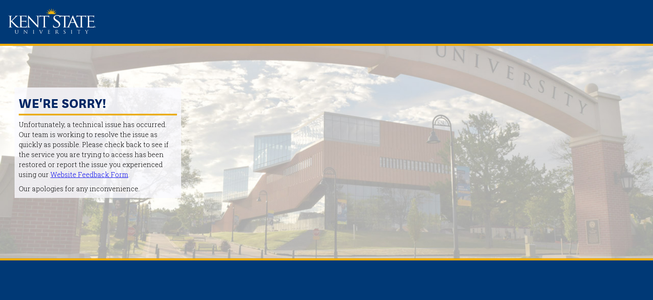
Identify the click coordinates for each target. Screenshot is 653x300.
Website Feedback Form (89, 174)
